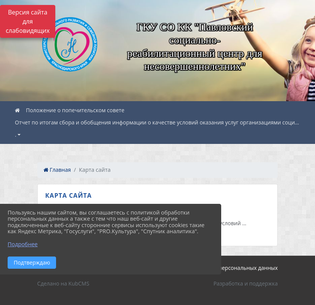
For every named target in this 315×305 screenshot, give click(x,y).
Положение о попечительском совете (75, 110)
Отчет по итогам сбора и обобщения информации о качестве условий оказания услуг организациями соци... (157, 122)
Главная (57, 169)
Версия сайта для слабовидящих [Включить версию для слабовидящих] (28, 21)
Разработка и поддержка (246, 283)
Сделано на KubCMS (63, 283)
